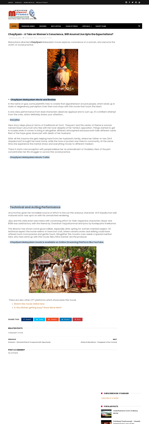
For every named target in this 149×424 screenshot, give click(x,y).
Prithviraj (127, 168)
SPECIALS (85, 26)
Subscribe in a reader (110, 39)
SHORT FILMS (99, 26)
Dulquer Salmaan (121, 177)
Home (12, 26)
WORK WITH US (29, 2)
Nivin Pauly (124, 173)
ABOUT (10, 2)
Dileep (115, 173)
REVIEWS (41, 26)
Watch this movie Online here (29, 324)
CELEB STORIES (70, 26)
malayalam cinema (109, 164)
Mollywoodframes (16, 421)
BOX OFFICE (55, 26)
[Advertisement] (98, 14)
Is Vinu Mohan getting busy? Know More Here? (38, 328)
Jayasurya (106, 173)
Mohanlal (105, 168)
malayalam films (31, 43)
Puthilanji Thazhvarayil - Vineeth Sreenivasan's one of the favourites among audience (126, 64)
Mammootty (116, 168)
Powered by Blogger (57, 421)
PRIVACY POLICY (42, 2)
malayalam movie (45, 43)
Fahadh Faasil (107, 177)
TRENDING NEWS (27, 26)
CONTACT (18, 2)
